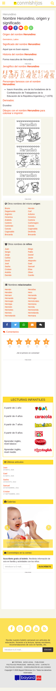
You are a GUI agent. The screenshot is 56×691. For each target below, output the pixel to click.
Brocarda (9, 234)
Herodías (32, 289)
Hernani (8, 295)
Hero (30, 292)
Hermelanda (33, 313)
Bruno (7, 208)
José (7, 263)
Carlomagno (33, 223)
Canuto (8, 229)
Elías (30, 269)
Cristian (8, 269)
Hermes (8, 313)
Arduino (31, 214)
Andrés (8, 272)
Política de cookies (13, 667)
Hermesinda (33, 310)
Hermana (32, 316)
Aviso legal (28, 662)
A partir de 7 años (13, 424)
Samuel (31, 266)
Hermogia (32, 298)
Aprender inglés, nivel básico (12, 442)
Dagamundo (10, 211)
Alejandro (32, 261)
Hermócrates (33, 301)
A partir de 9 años (13, 432)
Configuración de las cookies (37, 667)
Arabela (8, 220)
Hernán (31, 208)
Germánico (7, 39)
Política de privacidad (16, 664)
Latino (15, 39)
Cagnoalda (32, 229)
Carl (30, 211)
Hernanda (32, 295)
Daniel (31, 255)
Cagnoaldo (9, 232)
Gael (30, 263)
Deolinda (32, 232)
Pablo (30, 252)
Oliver (30, 272)
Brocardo (32, 234)
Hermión (8, 307)
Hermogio (9, 301)
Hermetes (9, 310)
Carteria (31, 220)
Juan (7, 249)
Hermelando (10, 316)
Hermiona (32, 304)
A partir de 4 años (13, 416)
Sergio (7, 252)
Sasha (7, 266)
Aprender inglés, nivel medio (12, 450)
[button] (7, 527)
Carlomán (9, 226)
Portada (17, 662)
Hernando (9, 298)
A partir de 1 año (12, 408)
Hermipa (8, 304)
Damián (8, 275)
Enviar (47, 650)
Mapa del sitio (33, 664)
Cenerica (9, 217)
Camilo (31, 275)
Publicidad (39, 662)
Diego (30, 249)
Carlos (7, 258)
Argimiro (8, 214)
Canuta (31, 226)
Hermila (31, 307)
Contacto (45, 664)
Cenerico (32, 217)
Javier (30, 258)
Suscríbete (45, 566)
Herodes (8, 292)
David (7, 261)
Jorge (7, 255)
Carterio (8, 223)
